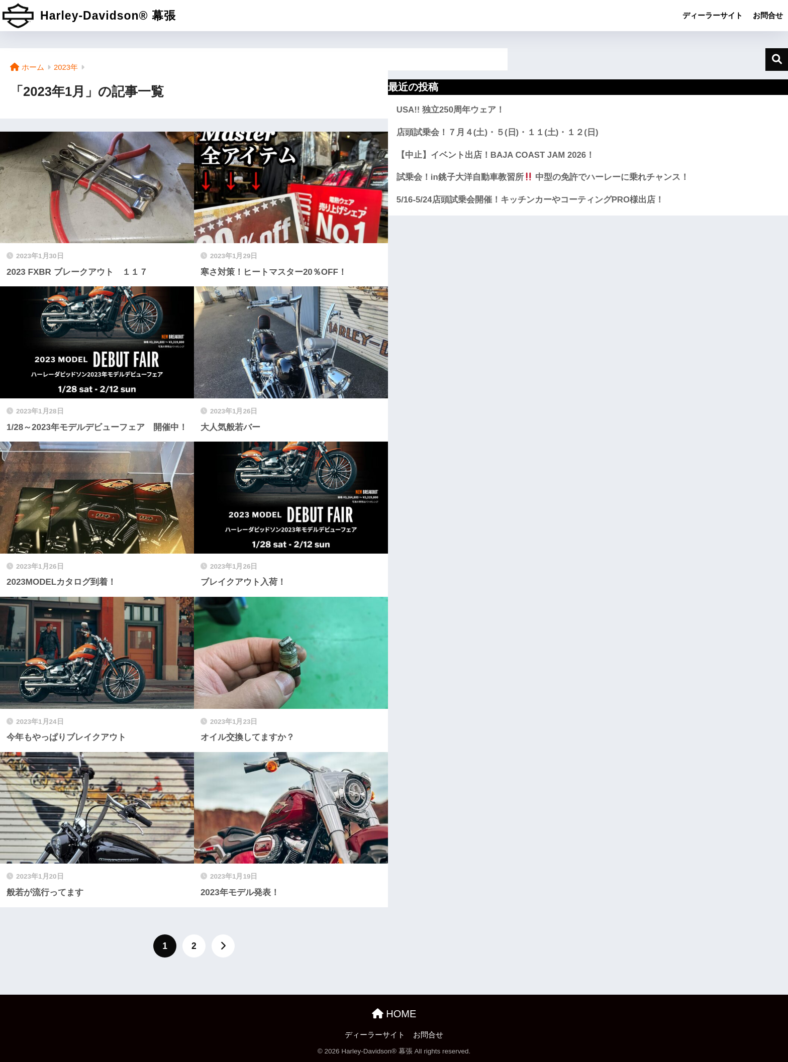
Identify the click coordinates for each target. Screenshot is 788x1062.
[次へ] (223, 946)
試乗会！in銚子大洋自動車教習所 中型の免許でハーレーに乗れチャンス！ (543, 177)
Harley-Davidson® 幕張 (89, 15)
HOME (394, 1013)
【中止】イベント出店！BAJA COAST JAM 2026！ (496, 155)
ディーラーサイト (712, 15)
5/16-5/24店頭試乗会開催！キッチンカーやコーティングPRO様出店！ (530, 199)
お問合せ (768, 15)
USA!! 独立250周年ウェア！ (451, 110)
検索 (776, 59)
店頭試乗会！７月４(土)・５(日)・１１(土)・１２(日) (498, 132)
